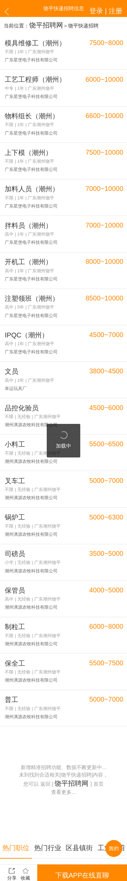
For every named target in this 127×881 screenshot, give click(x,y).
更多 (63, 844)
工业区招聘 (111, 778)
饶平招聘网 (42, 24)
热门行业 (48, 778)
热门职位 (16, 778)
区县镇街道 (79, 778)
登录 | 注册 (111, 8)
